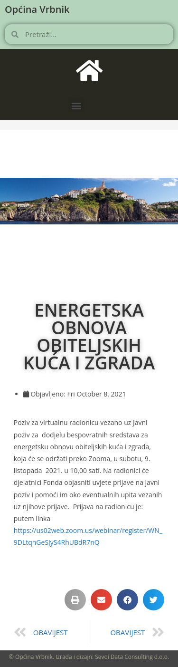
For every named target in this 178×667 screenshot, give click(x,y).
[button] (76, 105)
